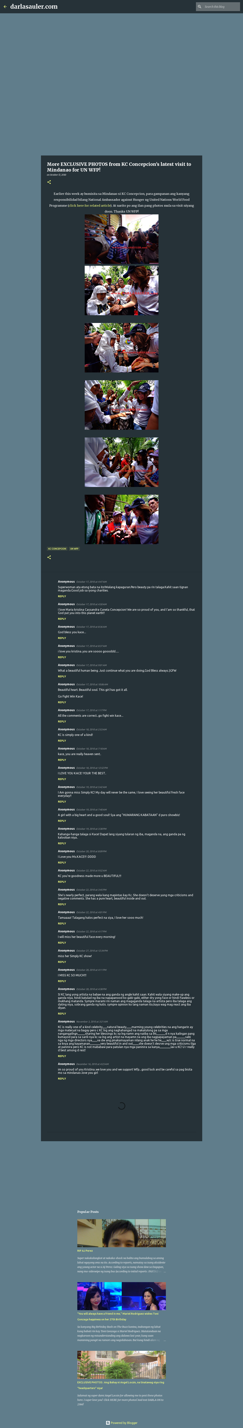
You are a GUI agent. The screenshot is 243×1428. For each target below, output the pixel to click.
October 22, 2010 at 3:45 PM (91, 889)
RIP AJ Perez (85, 1250)
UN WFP (74, 549)
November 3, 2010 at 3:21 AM (92, 1021)
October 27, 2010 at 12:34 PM (92, 950)
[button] (49, 182)
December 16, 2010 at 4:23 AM (92, 1064)
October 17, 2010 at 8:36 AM (91, 626)
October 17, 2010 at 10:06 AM (92, 684)
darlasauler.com (34, 6)
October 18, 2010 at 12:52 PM (92, 768)
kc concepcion (57, 549)
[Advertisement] (121, 126)
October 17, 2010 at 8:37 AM (91, 646)
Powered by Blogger (121, 1422)
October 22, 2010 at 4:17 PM (91, 931)
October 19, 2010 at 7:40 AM (91, 809)
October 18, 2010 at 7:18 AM (91, 748)
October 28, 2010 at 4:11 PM (91, 970)
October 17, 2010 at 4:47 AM (91, 581)
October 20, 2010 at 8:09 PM (91, 851)
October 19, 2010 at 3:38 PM (91, 828)
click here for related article (89, 205)
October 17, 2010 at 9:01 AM (91, 665)
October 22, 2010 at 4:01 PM (91, 912)
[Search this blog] (220, 6)
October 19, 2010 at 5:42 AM (91, 787)
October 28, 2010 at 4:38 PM (91, 989)
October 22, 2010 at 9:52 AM (91, 870)
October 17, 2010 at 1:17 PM (91, 710)
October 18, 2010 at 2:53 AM (91, 729)
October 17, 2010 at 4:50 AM (91, 604)
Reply (62, 596)
